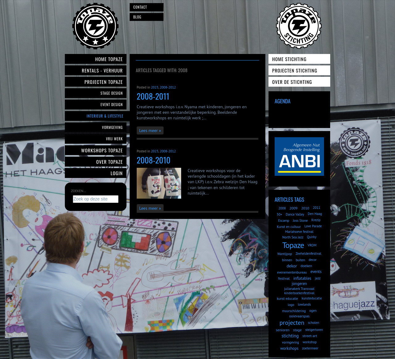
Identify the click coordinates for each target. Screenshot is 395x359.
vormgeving (290, 342)
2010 (305, 208)
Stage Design (112, 93)
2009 (293, 208)
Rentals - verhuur (102, 70)
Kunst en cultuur (289, 227)
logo (291, 305)
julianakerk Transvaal (299, 289)
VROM (312, 245)
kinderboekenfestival (299, 293)
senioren (282, 330)
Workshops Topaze (102, 150)
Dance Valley (295, 214)
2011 (316, 207)
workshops (289, 348)
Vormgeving (112, 127)
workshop (310, 342)
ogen (312, 310)
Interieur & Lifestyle (105, 115)
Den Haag (315, 214)
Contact (140, 7)
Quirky (311, 237)
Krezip (315, 220)
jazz (318, 278)
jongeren (299, 283)
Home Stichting (289, 59)
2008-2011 (153, 96)
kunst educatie (287, 298)
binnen (287, 260)
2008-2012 (168, 87)
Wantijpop (284, 254)
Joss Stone (300, 220)
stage (297, 330)
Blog (137, 16)
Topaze (293, 245)
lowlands (304, 304)
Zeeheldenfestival (308, 253)
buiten (300, 260)
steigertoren (314, 330)
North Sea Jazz (292, 237)
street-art (309, 335)
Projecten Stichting (294, 70)
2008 (282, 208)
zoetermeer (310, 348)
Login (117, 173)
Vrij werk (114, 138)
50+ (279, 214)
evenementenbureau (292, 272)
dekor (292, 266)
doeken (306, 265)
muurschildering (294, 311)
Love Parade (313, 226)
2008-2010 (153, 160)
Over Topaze (109, 161)
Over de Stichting (292, 81)
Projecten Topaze (104, 81)
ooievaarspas (299, 316)
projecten (292, 323)
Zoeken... (78, 191)
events (316, 271)
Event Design (112, 104)
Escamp (283, 220)
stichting (290, 336)
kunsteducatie (311, 298)
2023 (154, 87)
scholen (313, 322)
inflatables (302, 278)
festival (283, 278)
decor (313, 260)
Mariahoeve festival (299, 231)
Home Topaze (109, 59)
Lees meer (148, 130)
